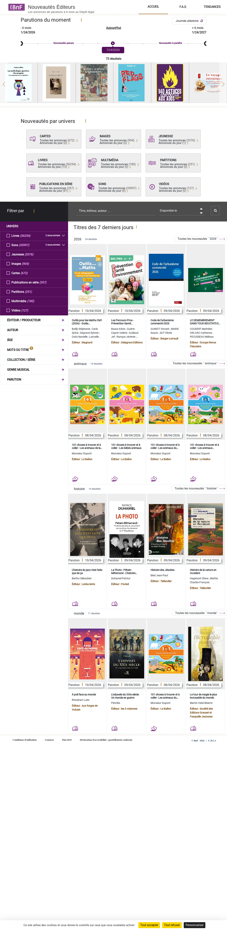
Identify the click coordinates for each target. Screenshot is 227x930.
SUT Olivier (166, 332)
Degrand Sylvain (89, 332)
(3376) (29, 254)
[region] (113, 84)
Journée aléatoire (190, 21)
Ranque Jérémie (126, 336)
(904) (25, 263)
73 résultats (113, 59)
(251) (28, 291)
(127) (24, 310)
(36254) (25, 235)
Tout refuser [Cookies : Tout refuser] (172, 925)
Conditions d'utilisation (25, 740)
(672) (24, 273)
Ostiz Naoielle (80, 336)
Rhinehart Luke (80, 699)
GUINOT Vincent (160, 328)
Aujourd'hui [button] (113, 28)
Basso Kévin (118, 328)
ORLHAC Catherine (201, 332)
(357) (42, 282)
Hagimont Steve (199, 578)
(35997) (24, 245)
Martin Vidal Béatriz (201, 702)
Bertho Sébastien (82, 578)
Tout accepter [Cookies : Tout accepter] (149, 925)
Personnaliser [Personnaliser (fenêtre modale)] (194, 925)
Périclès (115, 702)
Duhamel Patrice (120, 578)
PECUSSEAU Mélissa (202, 336)
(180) (30, 301)
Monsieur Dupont (82, 453)
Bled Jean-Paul (159, 575)
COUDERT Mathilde (201, 328)
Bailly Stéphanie (81, 328)
